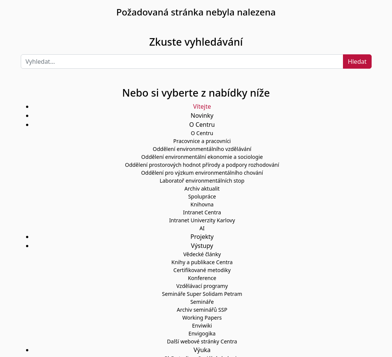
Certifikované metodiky (202, 270)
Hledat (357, 61)
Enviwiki (202, 325)
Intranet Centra (202, 212)
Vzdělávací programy (202, 285)
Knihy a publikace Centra (201, 262)
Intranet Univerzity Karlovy (202, 220)
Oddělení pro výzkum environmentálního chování (202, 172)
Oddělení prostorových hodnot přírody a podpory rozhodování (202, 164)
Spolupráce (202, 196)
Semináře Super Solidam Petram (202, 293)
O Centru (202, 133)
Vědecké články (202, 254)
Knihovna (202, 204)
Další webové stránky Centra (202, 341)
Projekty (202, 236)
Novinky (202, 115)
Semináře (202, 301)
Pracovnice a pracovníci (202, 141)
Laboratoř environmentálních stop (202, 180)
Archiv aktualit (202, 188)
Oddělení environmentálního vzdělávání (202, 148)
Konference (202, 278)
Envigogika (202, 333)
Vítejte (202, 106)
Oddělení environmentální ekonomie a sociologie (202, 156)
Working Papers (201, 317)
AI (202, 228)
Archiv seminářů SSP (202, 309)
